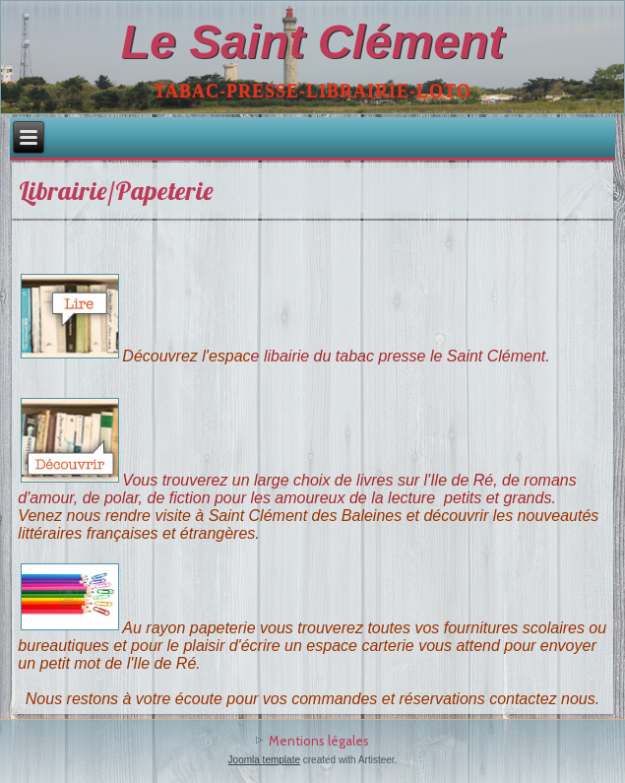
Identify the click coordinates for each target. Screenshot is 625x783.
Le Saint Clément (312, 42)
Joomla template (264, 759)
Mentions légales (319, 741)
